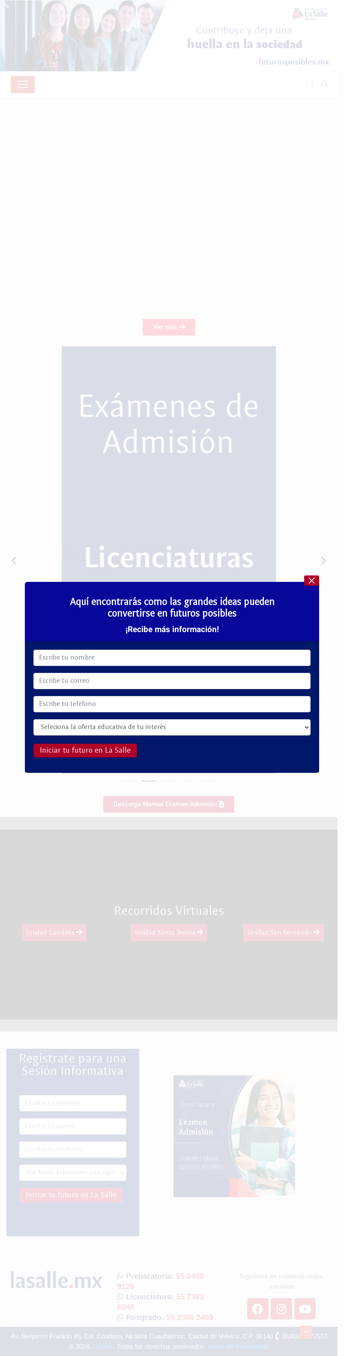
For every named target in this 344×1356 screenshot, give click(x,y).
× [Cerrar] (311, 580)
